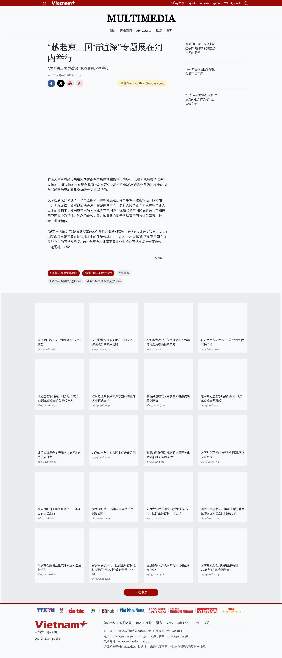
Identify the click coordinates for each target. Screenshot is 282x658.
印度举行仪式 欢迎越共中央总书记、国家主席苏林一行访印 (167, 511)
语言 (159, 622)
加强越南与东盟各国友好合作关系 (114, 452)
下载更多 (141, 592)
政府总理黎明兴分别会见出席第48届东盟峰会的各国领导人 (58, 398)
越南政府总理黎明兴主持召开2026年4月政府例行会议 (220, 567)
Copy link (79, 83)
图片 (113, 30)
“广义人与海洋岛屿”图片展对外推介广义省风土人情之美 (201, 99)
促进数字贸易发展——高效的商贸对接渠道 (222, 342)
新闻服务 (183, 622)
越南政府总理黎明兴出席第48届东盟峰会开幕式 (221, 398)
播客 (169, 30)
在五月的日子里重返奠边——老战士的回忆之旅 (59, 511)
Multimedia (141, 18)
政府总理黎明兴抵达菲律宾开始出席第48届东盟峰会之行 (168, 455)
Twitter (61, 83)
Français (203, 3)
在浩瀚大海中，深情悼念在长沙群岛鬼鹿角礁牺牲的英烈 (168, 342)
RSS (138, 622)
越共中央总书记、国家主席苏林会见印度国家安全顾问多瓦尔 (222, 511)
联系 (207, 622)
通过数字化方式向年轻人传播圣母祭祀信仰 (168, 567)
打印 (70, 83)
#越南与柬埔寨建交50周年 (104, 281)
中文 (226, 3)
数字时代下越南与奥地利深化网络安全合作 (222, 455)
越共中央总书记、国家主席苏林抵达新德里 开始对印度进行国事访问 (114, 570)
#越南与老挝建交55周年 (65, 281)
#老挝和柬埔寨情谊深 (98, 273)
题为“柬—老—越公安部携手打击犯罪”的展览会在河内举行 (200, 48)
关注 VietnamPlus (132, 83)
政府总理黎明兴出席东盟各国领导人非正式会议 (114, 398)
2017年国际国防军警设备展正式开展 (200, 72)
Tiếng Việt (177, 3)
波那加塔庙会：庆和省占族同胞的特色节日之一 (59, 455)
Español (216, 3)
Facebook (51, 83)
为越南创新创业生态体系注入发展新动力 (59, 567)
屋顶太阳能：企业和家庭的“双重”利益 (59, 342)
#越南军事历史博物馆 (64, 273)
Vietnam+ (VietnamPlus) (63, 3)
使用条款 (126, 622)
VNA (170, 622)
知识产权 (109, 622)
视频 (159, 30)
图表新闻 (126, 30)
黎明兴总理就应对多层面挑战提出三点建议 (168, 398)
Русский (235, 3)
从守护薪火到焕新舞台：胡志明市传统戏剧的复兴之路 (114, 342)
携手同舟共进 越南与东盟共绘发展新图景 (112, 511)
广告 (196, 622)
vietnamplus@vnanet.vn (134, 641)
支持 (149, 622)
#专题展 (124, 273)
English (191, 3)
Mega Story (143, 30)
